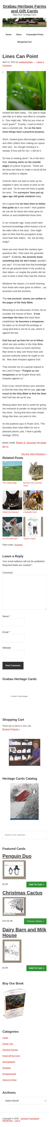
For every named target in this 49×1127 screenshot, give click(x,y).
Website (6, 648)
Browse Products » (11, 729)
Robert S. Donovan (26, 442)
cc (7, 446)
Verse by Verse (9, 1080)
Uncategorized (9, 1074)
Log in (17, 1121)
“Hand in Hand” (29, 539)
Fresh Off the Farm (11, 1056)
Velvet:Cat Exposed (10, 512)
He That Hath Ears (10, 539)
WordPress (7, 1121)
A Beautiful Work (30, 512)
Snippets (18, 545)
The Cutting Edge (9, 483)
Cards (5, 1038)
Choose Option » (35, 921)
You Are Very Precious (33, 454)
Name (6, 616)
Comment (7, 572)
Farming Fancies (10, 1050)
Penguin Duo (16, 856)
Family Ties (7, 1044)
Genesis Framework (30, 1118)
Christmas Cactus (22, 893)
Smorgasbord (8, 1062)
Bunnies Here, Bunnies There (32, 484)
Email (6, 632)
